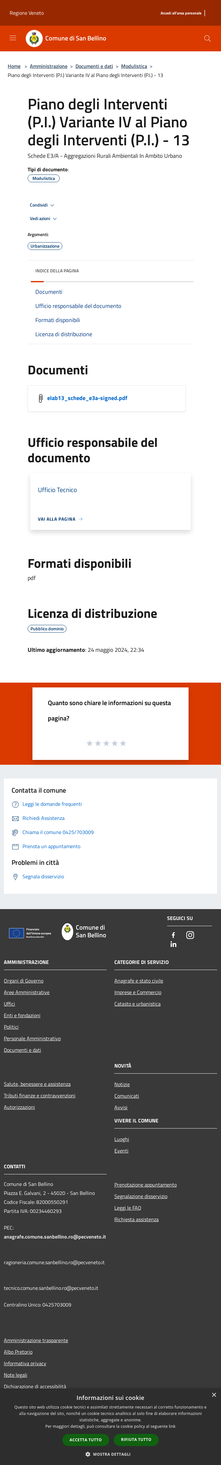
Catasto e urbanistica (137, 1004)
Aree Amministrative (26, 992)
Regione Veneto (27, 13)
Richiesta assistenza (136, 1219)
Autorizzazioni (19, 1107)
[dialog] (110, 1426)
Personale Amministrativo (32, 1038)
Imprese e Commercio (137, 992)
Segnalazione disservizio (140, 1196)
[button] (110, 1454)
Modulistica (134, 66)
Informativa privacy (25, 1363)
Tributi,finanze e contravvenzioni (39, 1095)
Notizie (122, 1084)
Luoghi (121, 1139)
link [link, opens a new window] (172, 1426)
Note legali (15, 1375)
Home (14, 66)
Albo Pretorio (18, 1352)
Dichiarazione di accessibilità (35, 1386)
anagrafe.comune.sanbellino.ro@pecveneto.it (55, 1236)
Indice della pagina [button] (57, 270)
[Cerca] (207, 38)
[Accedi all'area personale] (181, 13)
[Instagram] (190, 935)
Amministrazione (48, 66)
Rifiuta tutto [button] (136, 1439)
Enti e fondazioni (22, 1015)
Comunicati (126, 1096)
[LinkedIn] (173, 944)
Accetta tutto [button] (86, 1440)
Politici (11, 1027)
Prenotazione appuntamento (145, 1184)
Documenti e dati (94, 66)
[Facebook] (173, 935)
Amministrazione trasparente (36, 1340)
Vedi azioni (44, 219)
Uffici (9, 1004)
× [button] (213, 1395)
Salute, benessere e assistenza (37, 1084)
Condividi (43, 205)
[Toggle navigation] (13, 38)
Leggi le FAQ (127, 1208)
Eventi (121, 1150)
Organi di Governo (23, 980)
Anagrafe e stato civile (138, 980)
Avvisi (121, 1107)
